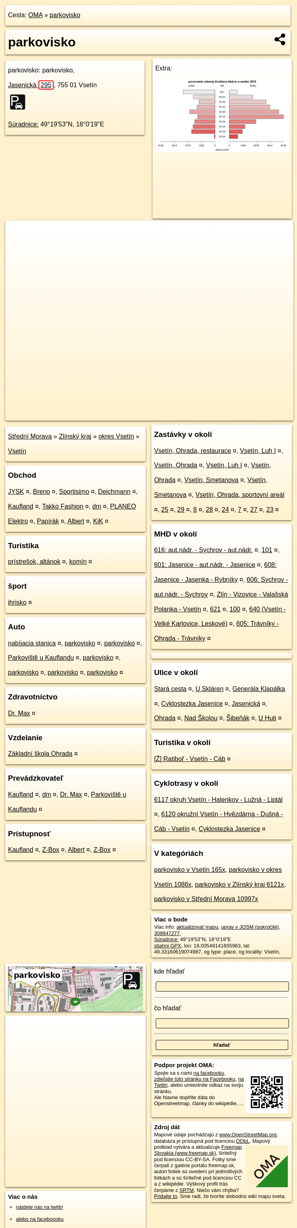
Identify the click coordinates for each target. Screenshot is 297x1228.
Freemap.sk (198, 414)
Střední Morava (30, 436)
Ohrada (164, 718)
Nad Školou (201, 718)
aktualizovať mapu (197, 927)
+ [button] (19, 234)
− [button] (19, 246)
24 (225, 509)
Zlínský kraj (75, 436)
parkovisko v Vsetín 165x (189, 869)
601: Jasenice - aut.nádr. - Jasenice (204, 564)
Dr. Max (19, 713)
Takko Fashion (62, 506)
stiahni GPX (167, 946)
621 (215, 609)
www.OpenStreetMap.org (248, 1135)
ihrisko (17, 602)
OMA (35, 15)
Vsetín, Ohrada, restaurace (192, 450)
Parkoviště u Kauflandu (41, 657)
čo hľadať (167, 1008)
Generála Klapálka (259, 688)
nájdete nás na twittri (39, 1207)
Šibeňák (238, 718)
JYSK (16, 491)
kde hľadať (169, 971)
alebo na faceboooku (40, 1219)
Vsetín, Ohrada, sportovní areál (239, 494)
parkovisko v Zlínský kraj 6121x (239, 884)
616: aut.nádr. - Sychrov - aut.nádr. (203, 550)
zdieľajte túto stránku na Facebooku (194, 1079)
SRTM (186, 1190)
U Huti (267, 718)
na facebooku (208, 1073)
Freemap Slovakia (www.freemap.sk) (198, 1150)
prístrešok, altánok (34, 561)
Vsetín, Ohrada (175, 465)
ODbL (242, 1141)
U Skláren (209, 688)
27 (253, 509)
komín (78, 561)
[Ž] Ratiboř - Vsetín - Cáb (189, 758)
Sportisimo (74, 491)
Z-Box (50, 849)
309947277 (167, 933)
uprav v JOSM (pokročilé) (250, 927)
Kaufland (20, 506)
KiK (98, 521)
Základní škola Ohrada (40, 753)
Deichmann (114, 491)
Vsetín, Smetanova (212, 480)
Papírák (48, 521)
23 (269, 509)
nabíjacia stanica (32, 643)
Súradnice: (23, 124)
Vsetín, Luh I (258, 450)
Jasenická (31, 85)
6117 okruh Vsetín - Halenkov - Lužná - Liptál (218, 799)
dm (96, 506)
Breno (41, 491)
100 (235, 609)
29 (181, 509)
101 (267, 550)
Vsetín (17, 451)
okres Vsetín (116, 436)
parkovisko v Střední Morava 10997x (206, 898)
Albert (76, 521)
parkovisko (65, 15)
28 (209, 509)
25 (165, 509)
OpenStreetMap (157, 414)
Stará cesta (170, 688)
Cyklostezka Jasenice (192, 703)
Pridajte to (165, 1196)
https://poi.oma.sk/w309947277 (258, 414)
